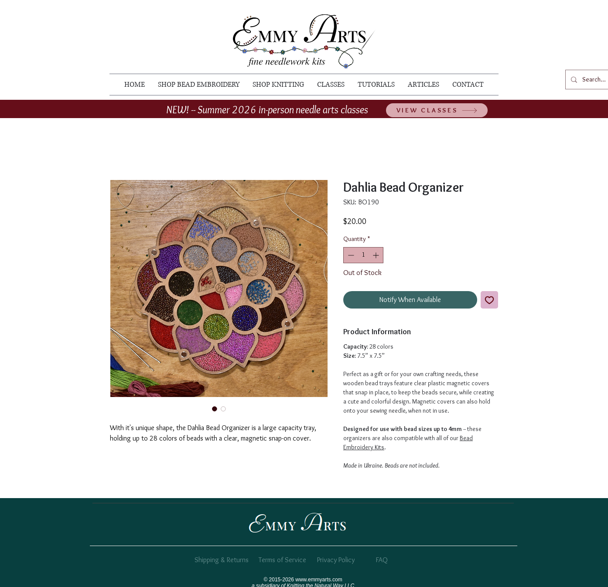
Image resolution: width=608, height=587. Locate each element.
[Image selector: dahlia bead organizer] (214, 408)
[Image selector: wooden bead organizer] (223, 408)
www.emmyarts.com (318, 580)
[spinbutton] (363, 255)
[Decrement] (350, 255)
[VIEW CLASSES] (437, 110)
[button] (198, 84)
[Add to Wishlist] (489, 300)
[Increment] (376, 255)
